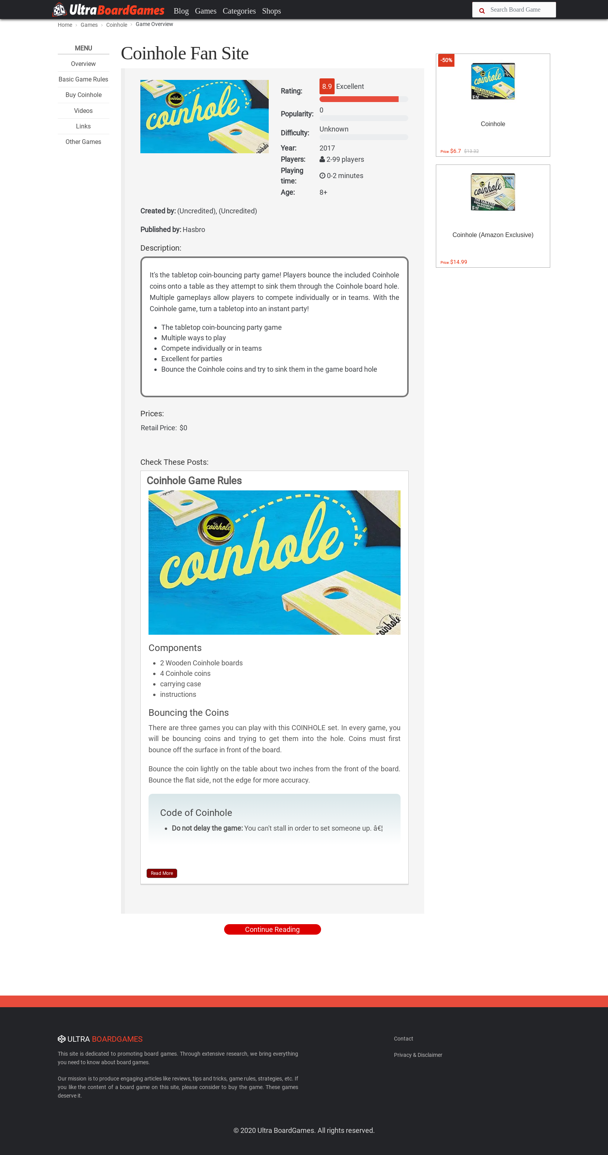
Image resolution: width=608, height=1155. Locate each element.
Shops (271, 11)
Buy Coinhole (84, 95)
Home (65, 25)
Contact (403, 1039)
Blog (181, 11)
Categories (239, 11)
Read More (162, 873)
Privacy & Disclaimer (418, 1055)
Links (83, 126)
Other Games (83, 141)
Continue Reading (272, 929)
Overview (83, 64)
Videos (83, 110)
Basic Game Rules (83, 79)
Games (206, 11)
